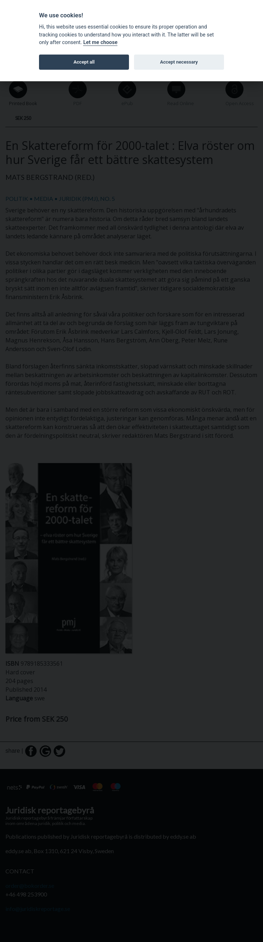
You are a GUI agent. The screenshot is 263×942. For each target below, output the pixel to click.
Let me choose (100, 42)
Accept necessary (179, 62)
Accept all (84, 62)
